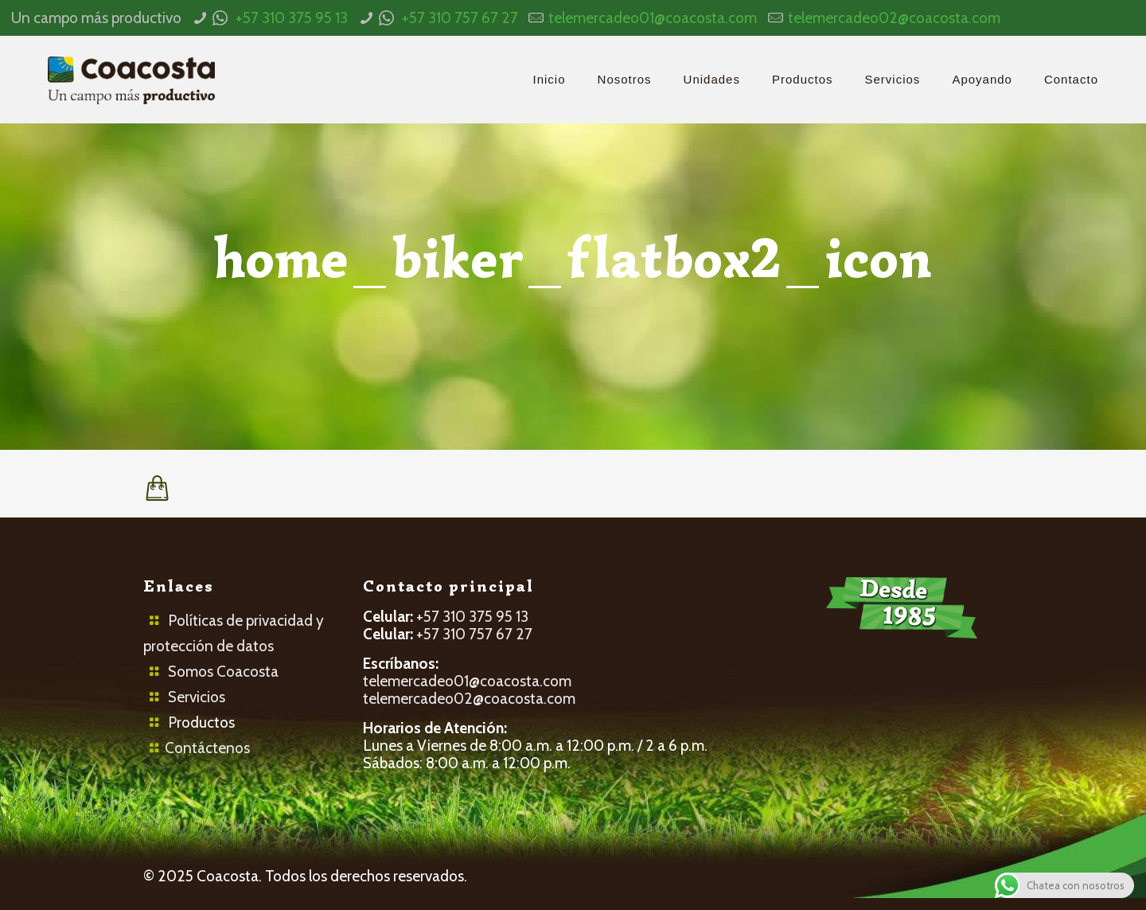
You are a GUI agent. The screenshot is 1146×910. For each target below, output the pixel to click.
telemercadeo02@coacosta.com (894, 18)
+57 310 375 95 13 (292, 18)
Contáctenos (207, 748)
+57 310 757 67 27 (460, 18)
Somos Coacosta (223, 671)
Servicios (196, 697)
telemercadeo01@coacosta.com (652, 18)
